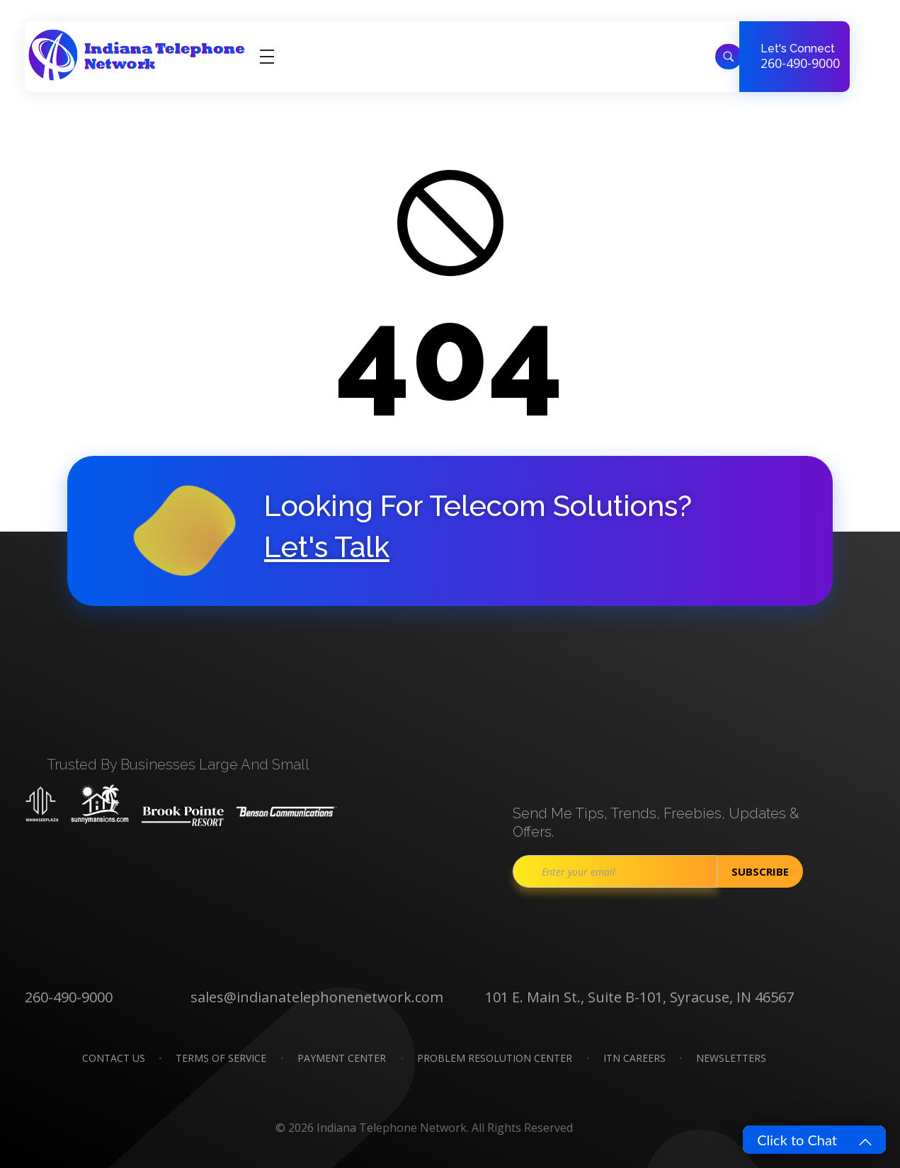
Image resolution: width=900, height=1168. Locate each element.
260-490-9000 (800, 63)
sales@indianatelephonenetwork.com (316, 997)
